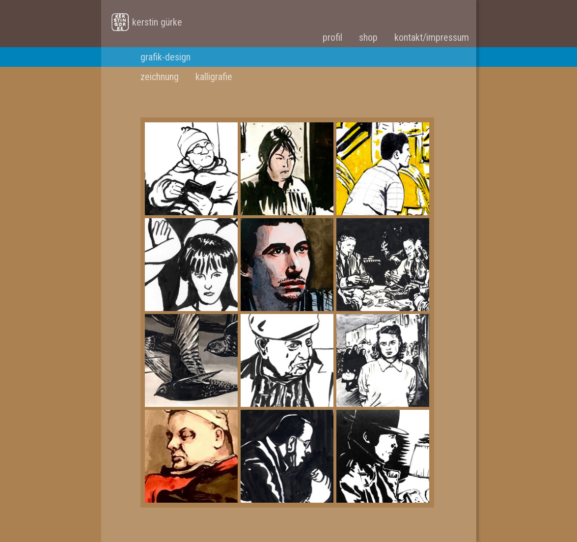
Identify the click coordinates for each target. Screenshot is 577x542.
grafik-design (165, 57)
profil (332, 37)
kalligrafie (213, 77)
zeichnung (159, 77)
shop (368, 37)
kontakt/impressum (431, 37)
